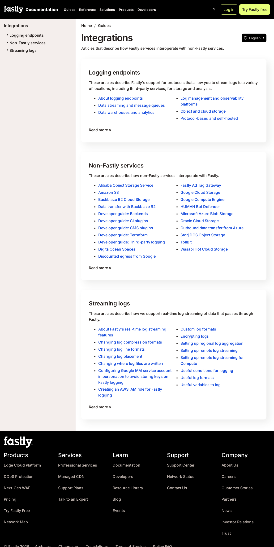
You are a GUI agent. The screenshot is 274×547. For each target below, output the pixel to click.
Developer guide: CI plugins (123, 217)
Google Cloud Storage (200, 190)
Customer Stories (237, 480)
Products (126, 10)
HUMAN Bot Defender (200, 204)
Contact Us (177, 480)
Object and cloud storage (203, 110)
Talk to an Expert (73, 491)
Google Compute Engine (202, 197)
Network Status (180, 468)
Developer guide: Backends (123, 210)
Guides (69, 10)
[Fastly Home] (14, 9)
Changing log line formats (121, 343)
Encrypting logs (194, 330)
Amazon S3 (108, 190)
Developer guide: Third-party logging (131, 238)
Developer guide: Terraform (123, 231)
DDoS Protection (19, 468)
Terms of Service (131, 538)
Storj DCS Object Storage (202, 231)
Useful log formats (197, 370)
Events (119, 502)
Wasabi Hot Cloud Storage (204, 245)
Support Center (180, 457)
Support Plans (70, 480)
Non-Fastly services (26, 42)
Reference (87, 10)
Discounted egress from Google (127, 252)
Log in (229, 9)
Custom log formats (198, 324)
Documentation (126, 457)
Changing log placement (120, 350)
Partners (229, 491)
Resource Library (128, 480)
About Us (230, 457)
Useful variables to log (200, 377)
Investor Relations (238, 514)
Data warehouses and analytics (126, 111)
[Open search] (214, 9)
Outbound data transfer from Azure (212, 224)
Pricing (10, 491)
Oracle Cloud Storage (199, 217)
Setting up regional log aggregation (212, 337)
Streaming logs (21, 50)
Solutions (107, 10)
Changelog (68, 538)
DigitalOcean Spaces (116, 245)
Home (86, 25)
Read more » (100, 128)
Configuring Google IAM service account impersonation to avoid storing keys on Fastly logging (134, 370)
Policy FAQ (162, 538)
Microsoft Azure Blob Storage (206, 210)
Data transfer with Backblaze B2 (127, 204)
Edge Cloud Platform (22, 457)
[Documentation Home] (41, 9)
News (227, 502)
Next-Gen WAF (17, 480)
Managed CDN (71, 468)
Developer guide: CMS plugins (125, 224)
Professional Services (77, 457)
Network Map (16, 514)
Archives (43, 538)
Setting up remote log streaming (209, 344)
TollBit (186, 238)
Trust (226, 525)
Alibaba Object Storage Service (125, 183)
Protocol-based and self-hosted (209, 117)
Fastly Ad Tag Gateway (200, 183)
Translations (97, 538)
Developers (146, 10)
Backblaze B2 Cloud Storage (124, 197)
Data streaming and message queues (131, 104)
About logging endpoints (120, 97)
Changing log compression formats (130, 336)
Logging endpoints (25, 35)
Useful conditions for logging (206, 364)
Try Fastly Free (17, 502)
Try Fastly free (254, 9)
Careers (229, 468)
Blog (117, 491)
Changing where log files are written (130, 357)
